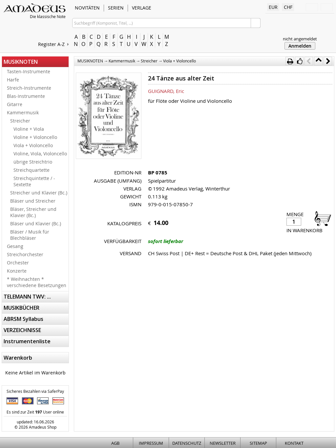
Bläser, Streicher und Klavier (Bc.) (33, 212)
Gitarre (14, 104)
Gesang (15, 246)
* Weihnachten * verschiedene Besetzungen (36, 282)
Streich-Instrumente (29, 88)
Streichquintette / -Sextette (34, 181)
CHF (288, 7)
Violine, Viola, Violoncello (40, 153)
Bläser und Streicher (32, 201)
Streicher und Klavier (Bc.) (38, 193)
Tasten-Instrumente (28, 71)
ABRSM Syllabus (23, 319)
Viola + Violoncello (33, 145)
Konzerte (17, 271)
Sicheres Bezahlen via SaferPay (35, 391)
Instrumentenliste (27, 341)
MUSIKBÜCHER (21, 307)
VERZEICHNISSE (22, 330)
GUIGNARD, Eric (166, 91)
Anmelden (299, 46)
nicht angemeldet (300, 39)
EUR (273, 7)
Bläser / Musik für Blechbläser (29, 235)
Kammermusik (23, 112)
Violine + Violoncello (35, 137)
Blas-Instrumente (26, 96)
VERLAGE (141, 8)
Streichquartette (31, 170)
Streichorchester (25, 254)
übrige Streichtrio (32, 162)
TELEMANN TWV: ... (27, 296)
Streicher (20, 121)
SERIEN (116, 8)
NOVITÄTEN (87, 8)
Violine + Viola (28, 129)
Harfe (13, 80)
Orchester (18, 262)
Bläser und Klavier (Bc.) (35, 223)
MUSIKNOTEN (21, 61)
